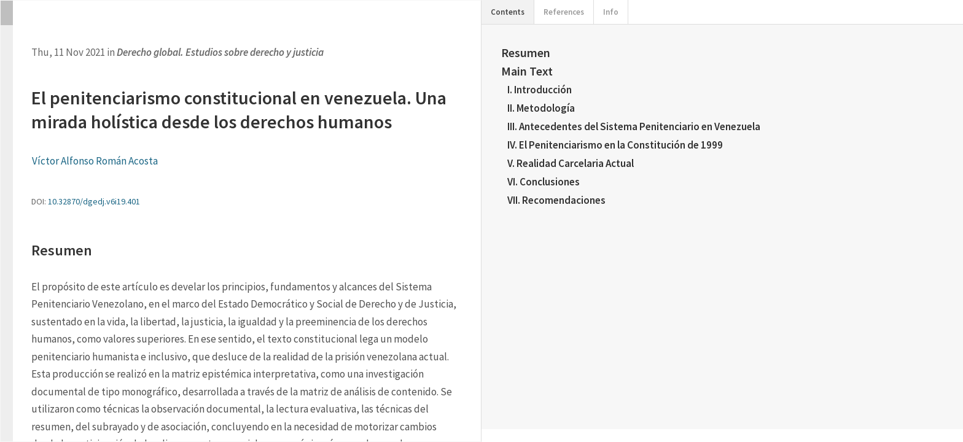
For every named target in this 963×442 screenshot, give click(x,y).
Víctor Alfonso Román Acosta (95, 161)
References (564, 12)
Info (610, 12)
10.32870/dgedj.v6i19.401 (94, 201)
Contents (507, 12)
